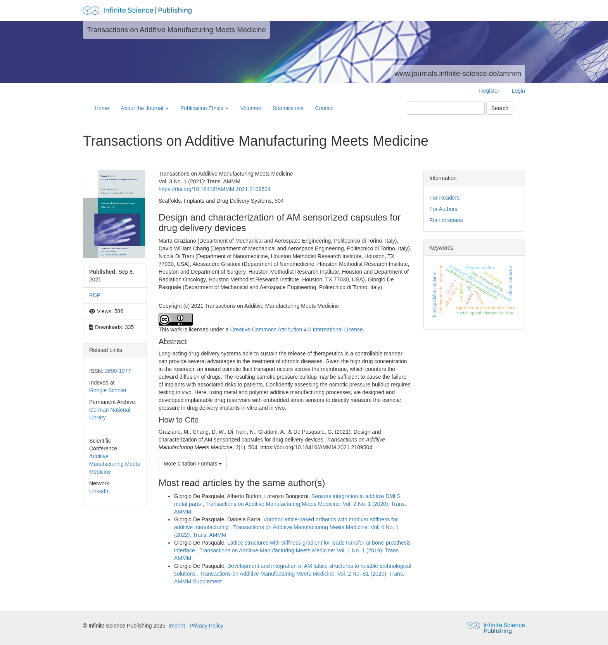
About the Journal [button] (145, 108)
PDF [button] (94, 295)
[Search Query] (446, 108)
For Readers (445, 198)
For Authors (444, 209)
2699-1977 (118, 371)
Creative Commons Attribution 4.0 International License (296, 329)
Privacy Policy (206, 626)
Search (499, 108)
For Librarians (446, 220)
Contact (324, 108)
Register (489, 91)
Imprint (176, 626)
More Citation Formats (193, 463)
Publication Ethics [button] (204, 108)
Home (102, 108)
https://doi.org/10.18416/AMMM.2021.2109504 (215, 189)
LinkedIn (99, 491)
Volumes (250, 108)
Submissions (288, 108)
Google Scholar (108, 390)
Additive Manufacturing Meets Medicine (114, 464)
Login (518, 91)
